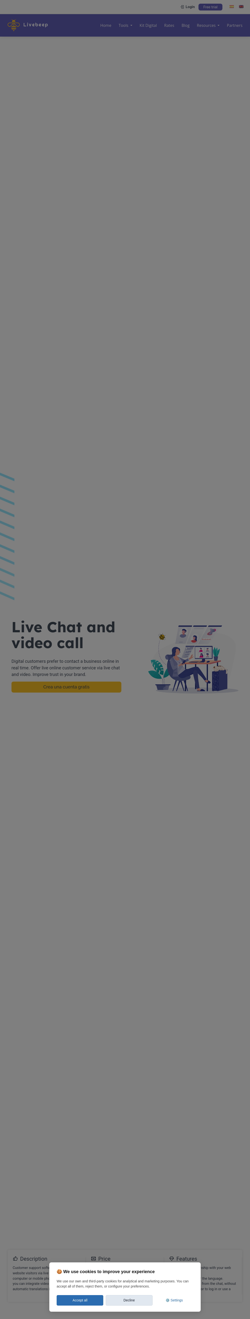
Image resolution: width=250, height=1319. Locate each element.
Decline (129, 1300)
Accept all (80, 1300)
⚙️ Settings (174, 1300)
